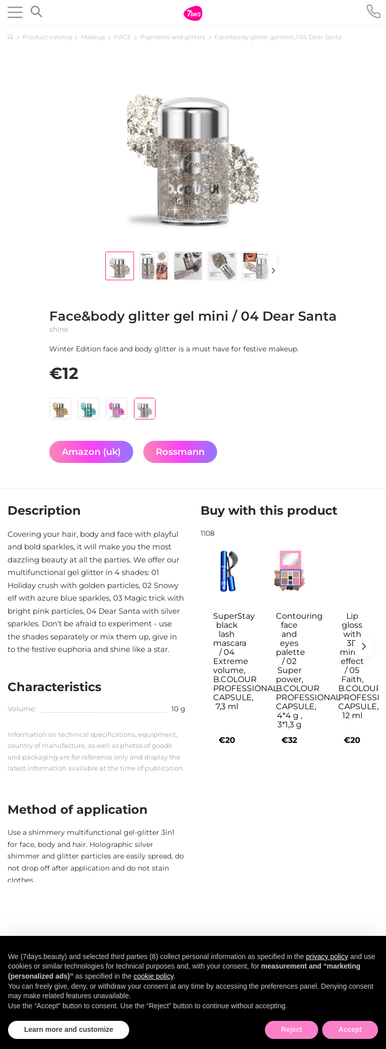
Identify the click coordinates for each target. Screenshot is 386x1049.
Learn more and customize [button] (68, 1029)
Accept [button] (350, 1029)
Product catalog (47, 37)
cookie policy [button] (153, 976)
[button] (268, 270)
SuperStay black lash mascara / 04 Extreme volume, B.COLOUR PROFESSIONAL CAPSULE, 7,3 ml (230, 661)
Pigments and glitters (173, 37)
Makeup (93, 37)
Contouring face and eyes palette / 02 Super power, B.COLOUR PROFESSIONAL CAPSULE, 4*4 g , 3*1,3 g (293, 670)
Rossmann (180, 451)
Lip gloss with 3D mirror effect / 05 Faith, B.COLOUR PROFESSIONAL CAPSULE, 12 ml (355, 666)
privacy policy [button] (327, 956)
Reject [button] (291, 1029)
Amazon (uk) (91, 451)
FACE (122, 37)
